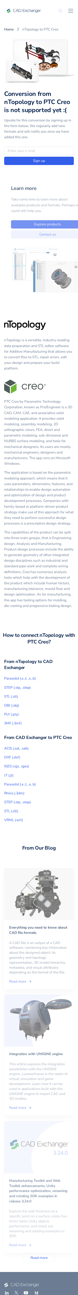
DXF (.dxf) (12, 757)
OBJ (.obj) (11, 705)
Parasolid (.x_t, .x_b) (20, 678)
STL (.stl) (11, 696)
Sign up (39, 160)
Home (9, 29)
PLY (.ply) (11, 714)
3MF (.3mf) (13, 723)
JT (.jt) (9, 775)
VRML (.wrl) (13, 820)
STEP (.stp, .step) (17, 687)
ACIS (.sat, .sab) (16, 748)
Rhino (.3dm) (14, 793)
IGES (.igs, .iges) (16, 766)
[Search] (60, 11)
